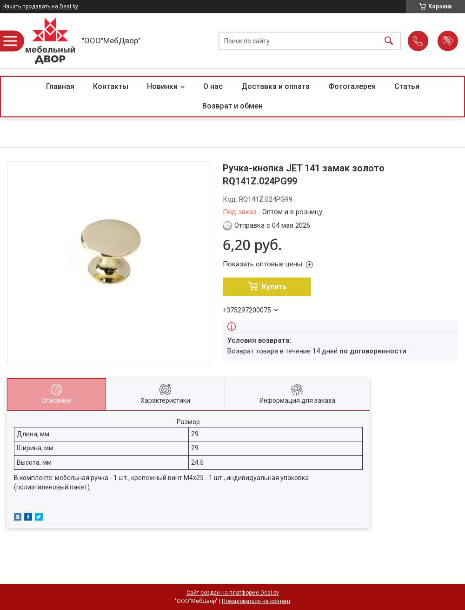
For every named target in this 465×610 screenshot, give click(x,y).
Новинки (162, 86)
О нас (213, 86)
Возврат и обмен (232, 106)
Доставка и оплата (275, 86)
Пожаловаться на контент (256, 601)
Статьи (406, 86)
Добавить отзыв (448, 41)
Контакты (110, 86)
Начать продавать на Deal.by (40, 6)
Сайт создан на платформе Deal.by (232, 593)
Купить (274, 286)
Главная (60, 86)
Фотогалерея (352, 86)
